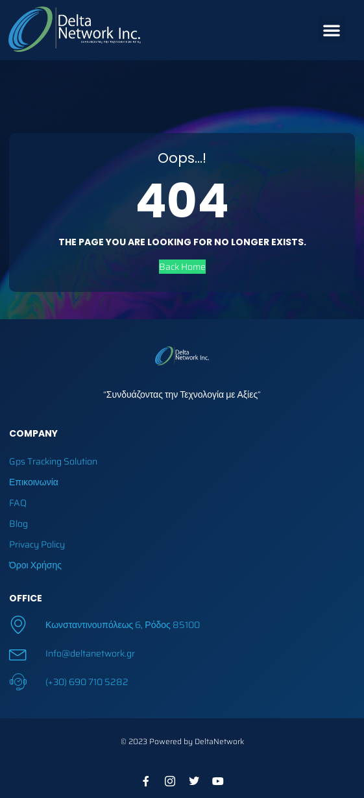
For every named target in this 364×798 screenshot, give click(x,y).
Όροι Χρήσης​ (35, 565)
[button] (331, 29)
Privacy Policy (37, 544)
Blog (18, 523)
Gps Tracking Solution (53, 461)
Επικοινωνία (33, 482)
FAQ (18, 503)
